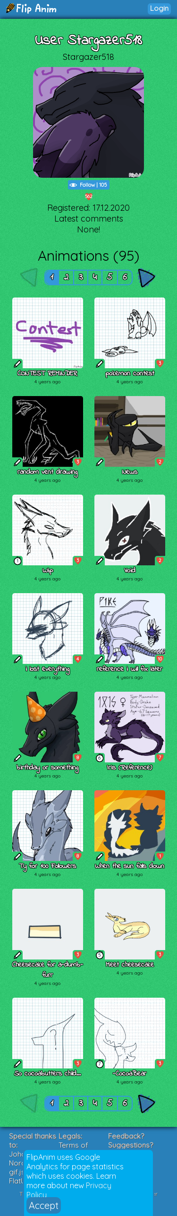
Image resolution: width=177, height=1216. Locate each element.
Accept (44, 1205)
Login (159, 8)
